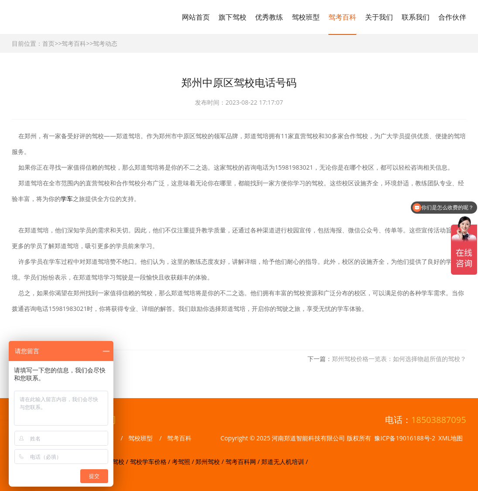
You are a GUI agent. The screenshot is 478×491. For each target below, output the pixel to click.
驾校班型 (306, 17)
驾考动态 (105, 43)
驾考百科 (342, 17)
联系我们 (416, 17)
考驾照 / (183, 461)
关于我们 (379, 17)
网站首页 (196, 17)
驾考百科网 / (243, 461)
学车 (67, 198)
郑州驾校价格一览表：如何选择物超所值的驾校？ (399, 359)
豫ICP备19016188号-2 (404, 438)
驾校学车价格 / (151, 461)
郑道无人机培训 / (284, 461)
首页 (48, 43)
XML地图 (450, 438)
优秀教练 (269, 17)
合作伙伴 (452, 17)
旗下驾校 (232, 17)
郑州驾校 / (210, 461)
